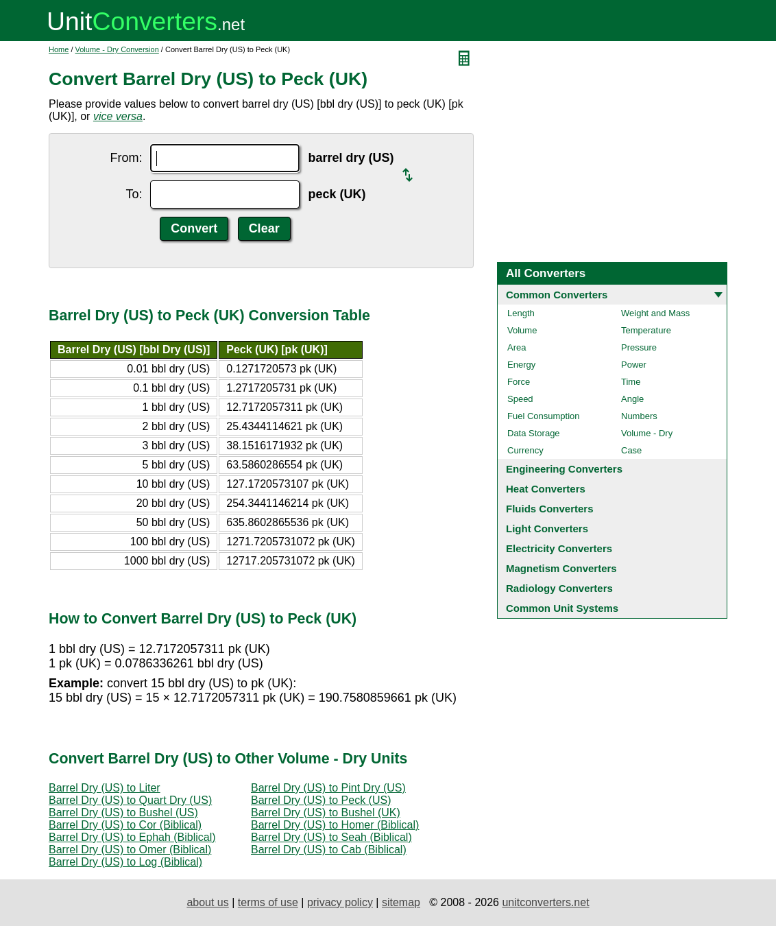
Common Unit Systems (562, 608)
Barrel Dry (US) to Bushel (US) (123, 812)
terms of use (268, 902)
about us (207, 902)
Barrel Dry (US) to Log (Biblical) (125, 862)
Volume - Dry (646, 433)
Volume (522, 330)
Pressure (639, 347)
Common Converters (556, 294)
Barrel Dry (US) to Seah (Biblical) (331, 837)
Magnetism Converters (561, 568)
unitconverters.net (545, 902)
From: (126, 158)
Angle (632, 399)
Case (631, 450)
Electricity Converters (559, 548)
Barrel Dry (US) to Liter (104, 788)
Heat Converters (545, 489)
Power (633, 364)
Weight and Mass (655, 313)
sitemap (401, 902)
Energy (521, 364)
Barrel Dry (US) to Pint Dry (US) (328, 788)
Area (516, 347)
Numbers (639, 416)
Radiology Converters (559, 588)
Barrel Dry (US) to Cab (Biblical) (329, 849)
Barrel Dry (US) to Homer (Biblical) (335, 825)
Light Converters (547, 528)
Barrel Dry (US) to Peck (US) (321, 800)
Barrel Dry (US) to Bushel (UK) (325, 812)
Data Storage (533, 433)
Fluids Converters (550, 508)
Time (630, 382)
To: (133, 194)
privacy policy (340, 902)
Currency (525, 450)
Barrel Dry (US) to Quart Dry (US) (130, 800)
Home (59, 49)
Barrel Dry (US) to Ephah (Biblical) (132, 837)
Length (521, 313)
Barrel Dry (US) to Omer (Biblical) (130, 849)
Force (518, 382)
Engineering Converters (564, 469)
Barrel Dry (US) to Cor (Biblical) (125, 825)
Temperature (646, 330)
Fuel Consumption (543, 416)
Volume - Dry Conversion (117, 49)
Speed (520, 399)
